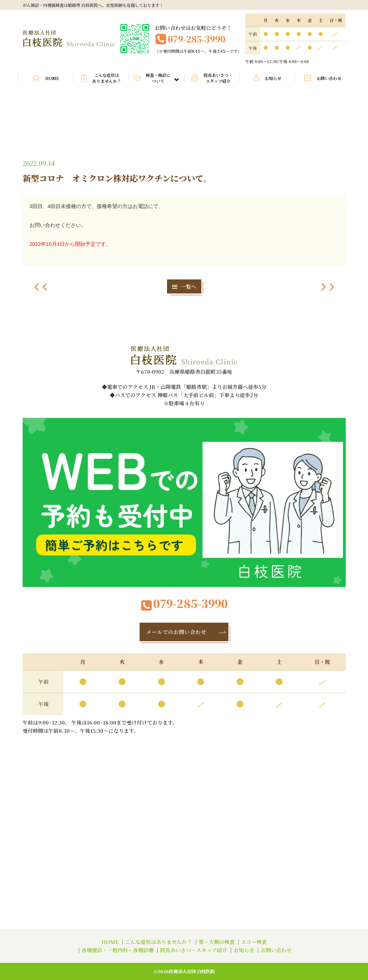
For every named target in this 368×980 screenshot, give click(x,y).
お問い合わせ (329, 78)
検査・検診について (162, 78)
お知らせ (273, 78)
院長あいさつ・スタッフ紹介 (218, 78)
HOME (52, 78)
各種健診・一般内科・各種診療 (118, 950)
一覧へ (184, 286)
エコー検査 (254, 941)
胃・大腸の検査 (217, 941)
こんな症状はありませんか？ (106, 78)
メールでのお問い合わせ (186, 631)
